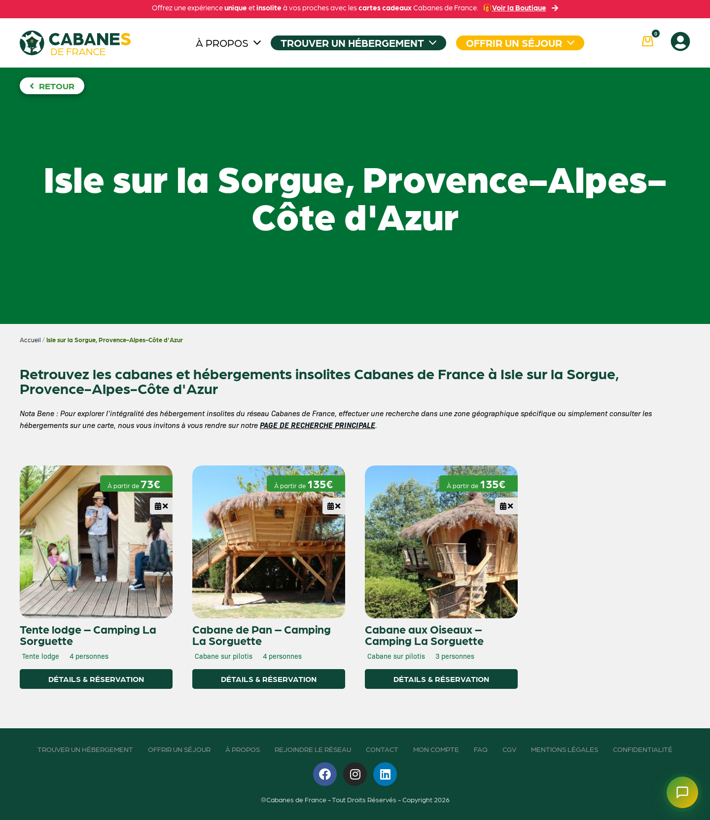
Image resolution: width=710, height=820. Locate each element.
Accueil (30, 339)
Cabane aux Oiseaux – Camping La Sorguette (424, 634)
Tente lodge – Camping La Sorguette (88, 634)
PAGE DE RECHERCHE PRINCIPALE (317, 425)
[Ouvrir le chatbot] (682, 792)
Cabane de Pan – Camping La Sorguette (261, 634)
